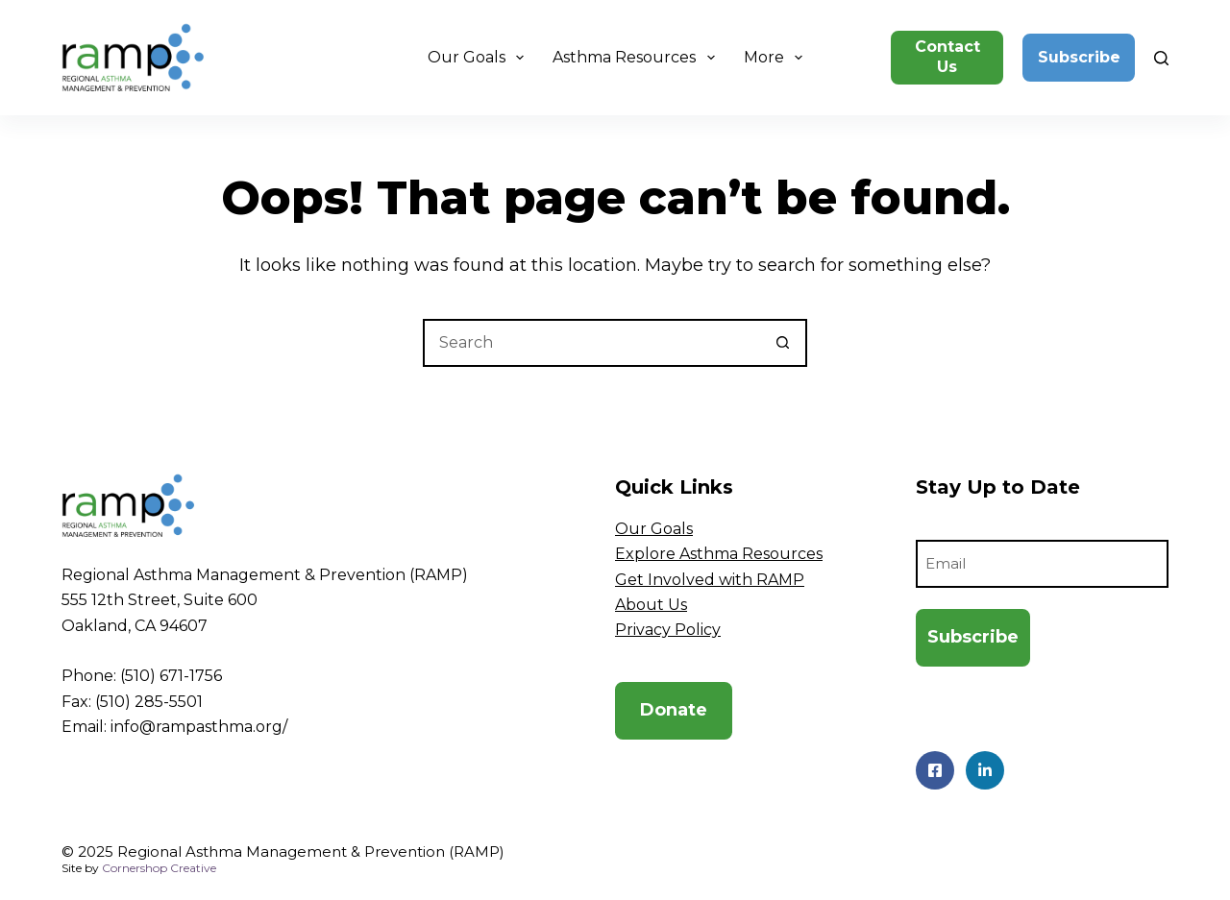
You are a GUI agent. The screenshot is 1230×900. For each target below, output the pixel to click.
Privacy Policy (668, 629)
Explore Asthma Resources (719, 554)
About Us (651, 605)
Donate (673, 709)
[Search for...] (591, 343)
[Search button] (783, 343)
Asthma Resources (637, 57)
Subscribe (1079, 57)
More (777, 57)
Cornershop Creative (159, 868)
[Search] (1161, 58)
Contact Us (947, 56)
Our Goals (479, 57)
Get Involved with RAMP (709, 580)
